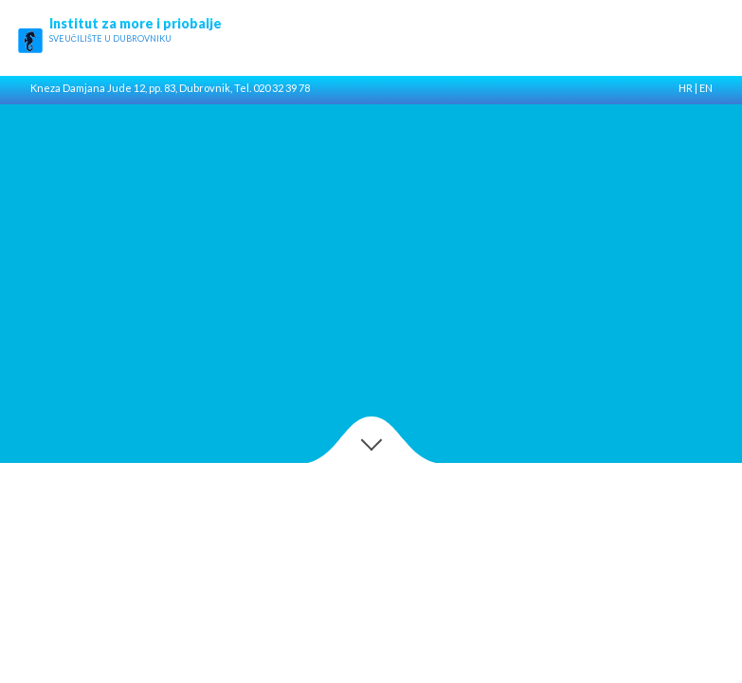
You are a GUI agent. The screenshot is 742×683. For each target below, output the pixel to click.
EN (706, 88)
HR (686, 88)
